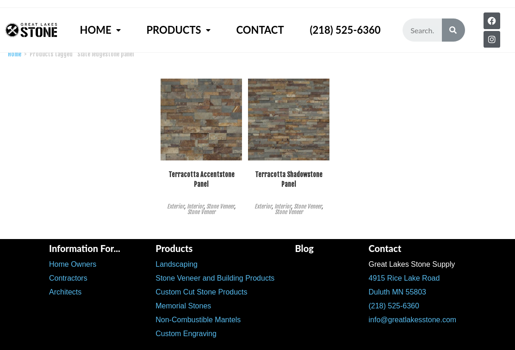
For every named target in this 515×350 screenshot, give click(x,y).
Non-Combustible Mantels (198, 320)
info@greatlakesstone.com (412, 320)
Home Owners (72, 264)
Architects (65, 292)
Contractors (68, 278)
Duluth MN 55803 (397, 292)
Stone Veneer (220, 206)
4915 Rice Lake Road (404, 278)
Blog (304, 248)
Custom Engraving (186, 334)
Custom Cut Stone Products (201, 292)
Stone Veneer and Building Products (214, 278)
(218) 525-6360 (345, 30)
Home (100, 30)
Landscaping (176, 264)
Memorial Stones (183, 306)
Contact (260, 30)
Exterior (175, 206)
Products (178, 30)
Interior (195, 206)
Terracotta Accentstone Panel (201, 179)
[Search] (453, 30)
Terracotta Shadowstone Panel (289, 179)
